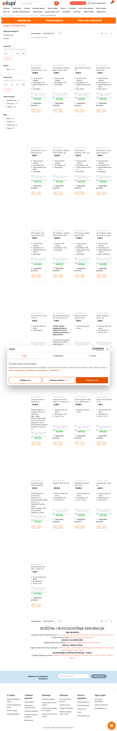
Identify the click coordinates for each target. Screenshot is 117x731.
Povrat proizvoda (83, 705)
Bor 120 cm (61, 635)
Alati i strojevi (101, 8)
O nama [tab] (93, 356)
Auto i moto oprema (86, 8)
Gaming (27, 8)
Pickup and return (83, 716)
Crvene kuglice (98, 648)
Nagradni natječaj (13, 714)
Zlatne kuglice (78, 650)
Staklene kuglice (64, 648)
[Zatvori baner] (107, 349)
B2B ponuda (101, 12)
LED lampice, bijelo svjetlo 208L (82, 234)
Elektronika (17, 8)
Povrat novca (81, 709)
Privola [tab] (24, 356)
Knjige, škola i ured (52, 12)
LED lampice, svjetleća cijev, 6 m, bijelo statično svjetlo (82, 151)
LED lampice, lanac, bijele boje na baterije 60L (38, 151)
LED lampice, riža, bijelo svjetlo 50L (38, 234)
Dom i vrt (6, 12)
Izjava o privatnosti (101, 705)
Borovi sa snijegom (76, 637)
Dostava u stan (65, 705)
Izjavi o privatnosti (17, 370)
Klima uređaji (52, 8)
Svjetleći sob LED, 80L (61, 483)
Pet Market (66, 12)
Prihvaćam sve (92, 380)
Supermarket (37, 12)
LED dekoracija (8, 35)
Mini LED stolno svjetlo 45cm (81, 317)
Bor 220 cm (99, 635)
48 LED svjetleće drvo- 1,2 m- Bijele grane (83, 400)
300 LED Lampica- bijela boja (38, 400)
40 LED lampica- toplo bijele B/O (37, 484)
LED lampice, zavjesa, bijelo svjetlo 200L (61, 234)
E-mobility (72, 8)
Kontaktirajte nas (101, 708)
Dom (25, 15)
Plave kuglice (109, 648)
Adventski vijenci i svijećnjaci (70, 655)
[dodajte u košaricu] (36, 111)
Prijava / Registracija (97, 3)
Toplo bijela (11, 125)
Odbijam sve (25, 380)
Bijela (9, 118)
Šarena (9, 128)
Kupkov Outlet (89, 12)
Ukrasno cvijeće (88, 655)
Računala (6, 8)
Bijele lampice (83, 642)
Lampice (6, 38)
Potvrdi (7, 58)
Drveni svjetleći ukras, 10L (102, 317)
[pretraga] (57, 3)
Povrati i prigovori (83, 702)
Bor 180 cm (80, 635)
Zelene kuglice (76, 648)
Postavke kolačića (58, 380)
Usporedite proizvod (36, 104)
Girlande (56, 655)
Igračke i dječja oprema (21, 12)
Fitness (62, 8)
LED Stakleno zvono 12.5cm (39, 317)
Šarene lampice (95, 642)
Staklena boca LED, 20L (104, 484)
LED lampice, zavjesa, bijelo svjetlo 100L (61, 69)
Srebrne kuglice (66, 650)
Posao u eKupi (12, 710)
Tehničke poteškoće (31, 711)
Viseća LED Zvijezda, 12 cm (104, 400)
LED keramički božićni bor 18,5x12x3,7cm (61, 317)
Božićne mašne (100, 655)
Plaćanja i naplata (48, 699)
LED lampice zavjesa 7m (82, 69)
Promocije (77, 12)
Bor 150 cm (70, 635)
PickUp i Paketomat (66, 708)
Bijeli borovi (88, 637)
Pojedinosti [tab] (58, 356)
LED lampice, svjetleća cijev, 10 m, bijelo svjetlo (39, 69)
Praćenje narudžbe (78, 3)
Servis (79, 712)
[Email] (73, 676)
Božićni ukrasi (34, 15)
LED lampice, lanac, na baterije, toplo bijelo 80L (104, 234)
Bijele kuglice (87, 648)
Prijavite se (99, 676)
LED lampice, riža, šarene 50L (103, 69)
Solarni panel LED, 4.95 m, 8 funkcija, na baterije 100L (61, 400)
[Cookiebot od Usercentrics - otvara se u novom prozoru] (94, 349)
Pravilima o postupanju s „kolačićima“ (43, 370)
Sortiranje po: (36, 33)
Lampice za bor (71, 642)
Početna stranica (8, 15)
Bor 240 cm (109, 635)
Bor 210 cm (90, 635)
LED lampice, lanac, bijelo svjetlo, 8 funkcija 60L (104, 151)
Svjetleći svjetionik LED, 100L (82, 484)
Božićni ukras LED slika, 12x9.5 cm (38, 568)
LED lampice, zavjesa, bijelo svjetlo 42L (61, 151)
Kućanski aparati (39, 8)
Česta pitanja (29, 702)
